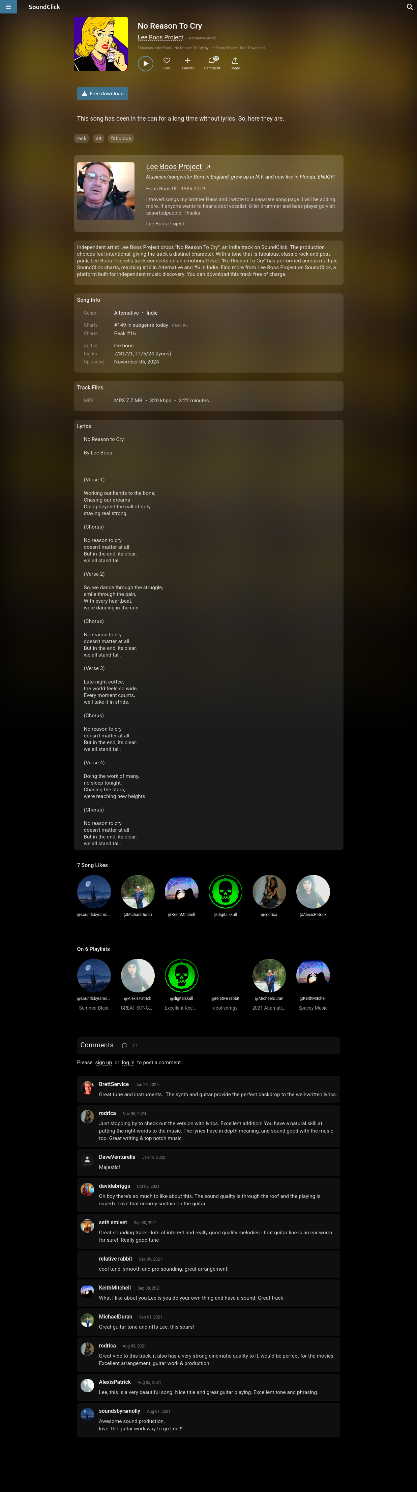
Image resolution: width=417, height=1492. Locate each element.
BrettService (114, 1084)
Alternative (126, 313)
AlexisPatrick (115, 1382)
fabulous (121, 138)
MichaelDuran (115, 1316)
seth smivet (113, 1222)
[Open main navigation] (8, 6)
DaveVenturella (117, 1157)
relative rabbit (115, 1259)
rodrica (107, 1113)
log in (128, 1062)
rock (82, 138)
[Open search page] (410, 6)
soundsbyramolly (120, 1411)
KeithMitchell (115, 1287)
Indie (152, 313)
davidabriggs (114, 1186)
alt (98, 138)
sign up (103, 1062)
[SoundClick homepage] (44, 6)
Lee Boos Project (160, 37)
